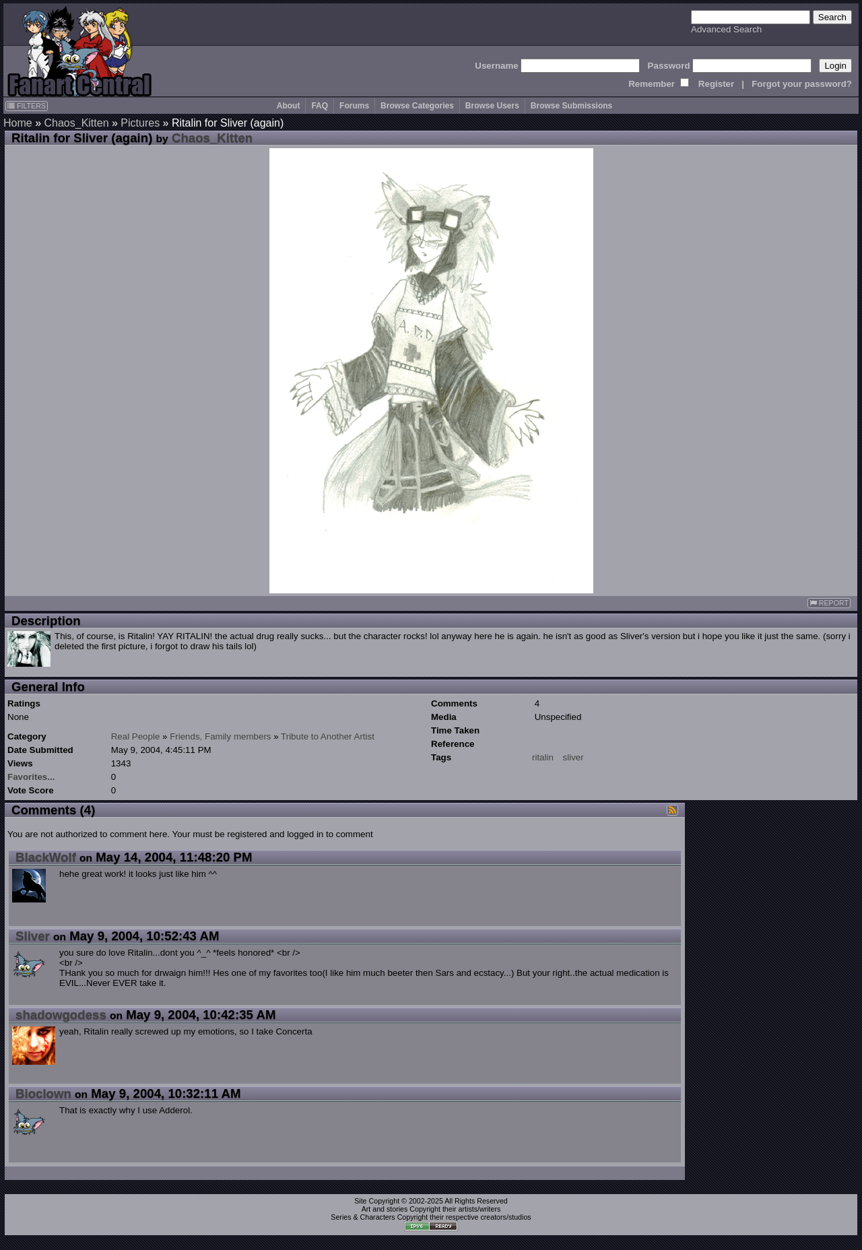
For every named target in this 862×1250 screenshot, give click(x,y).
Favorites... (31, 777)
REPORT (829, 603)
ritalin (543, 757)
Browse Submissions (571, 105)
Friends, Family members (220, 736)
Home (17, 123)
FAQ (319, 105)
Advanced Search (726, 29)
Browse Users (492, 105)
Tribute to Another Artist (327, 736)
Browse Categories (417, 105)
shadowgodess (60, 1015)
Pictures (140, 123)
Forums (354, 105)
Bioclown (43, 1093)
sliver (573, 757)
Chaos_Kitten (76, 123)
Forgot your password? (802, 84)
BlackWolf (45, 857)
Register (716, 84)
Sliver (32, 936)
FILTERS (26, 106)
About (288, 105)
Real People (135, 736)
